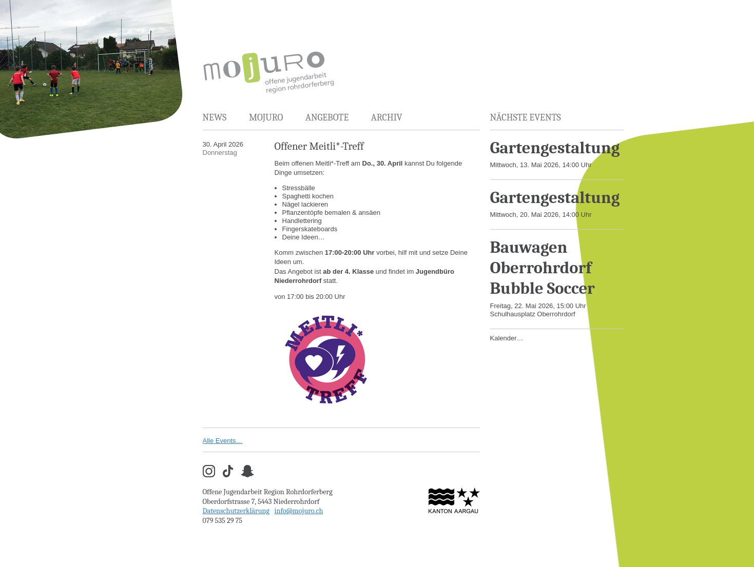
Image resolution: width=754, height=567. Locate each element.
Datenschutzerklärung (236, 511)
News (215, 117)
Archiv (386, 117)
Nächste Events (525, 117)
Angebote (327, 117)
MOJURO (266, 117)
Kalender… (507, 338)
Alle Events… (223, 440)
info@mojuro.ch (299, 511)
